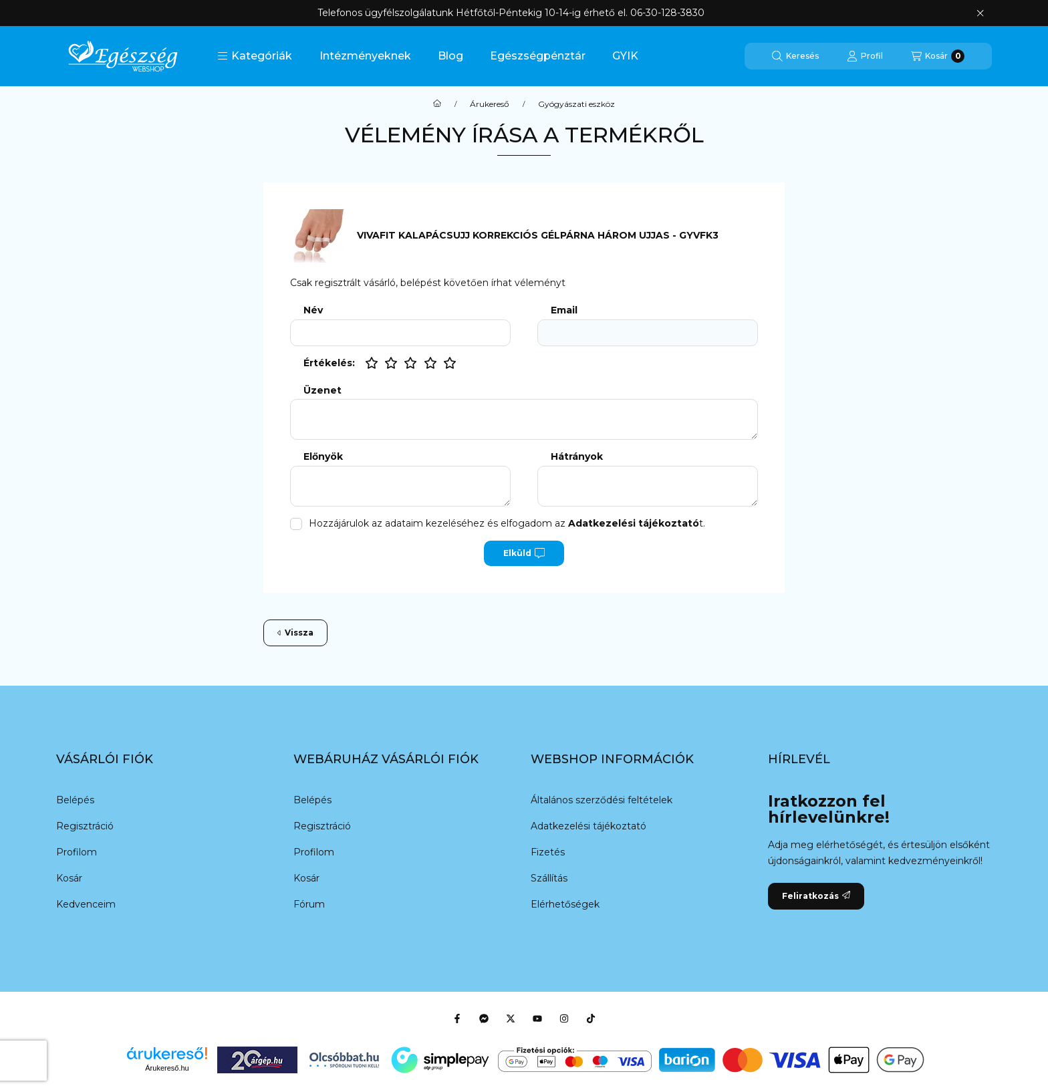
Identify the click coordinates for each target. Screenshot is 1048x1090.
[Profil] (865, 56)
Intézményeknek (365, 55)
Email (564, 310)
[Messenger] (484, 1018)
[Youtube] (537, 1018)
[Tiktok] (590, 1018)
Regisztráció (85, 826)
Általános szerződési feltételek (601, 800)
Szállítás (549, 878)
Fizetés (548, 852)
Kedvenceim (86, 904)
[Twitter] (510, 1018)
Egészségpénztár (537, 55)
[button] (254, 56)
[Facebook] (457, 1018)
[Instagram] (564, 1018)
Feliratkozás (816, 896)
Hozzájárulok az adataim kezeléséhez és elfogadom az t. (507, 523)
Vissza (295, 633)
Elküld (524, 553)
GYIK (625, 55)
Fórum (309, 904)
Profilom (76, 852)
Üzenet (322, 390)
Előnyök (323, 456)
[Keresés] (795, 56)
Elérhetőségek (565, 904)
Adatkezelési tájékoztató (588, 826)
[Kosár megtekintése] (937, 56)
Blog (450, 55)
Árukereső (489, 104)
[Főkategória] (437, 104)
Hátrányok (577, 456)
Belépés (75, 800)
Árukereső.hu (166, 1068)
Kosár (69, 878)
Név (313, 310)
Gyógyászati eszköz (576, 104)
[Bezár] (980, 13)
